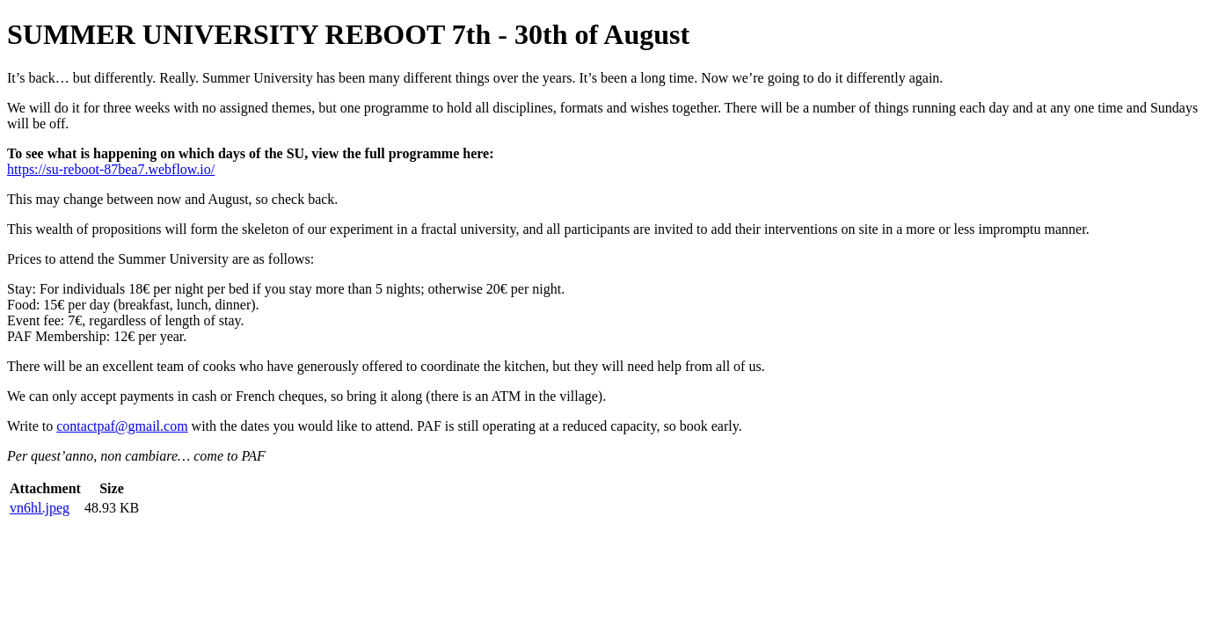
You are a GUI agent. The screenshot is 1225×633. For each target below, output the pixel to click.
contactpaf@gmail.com (121, 425)
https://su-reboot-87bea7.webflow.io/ (111, 169)
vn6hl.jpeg (39, 507)
